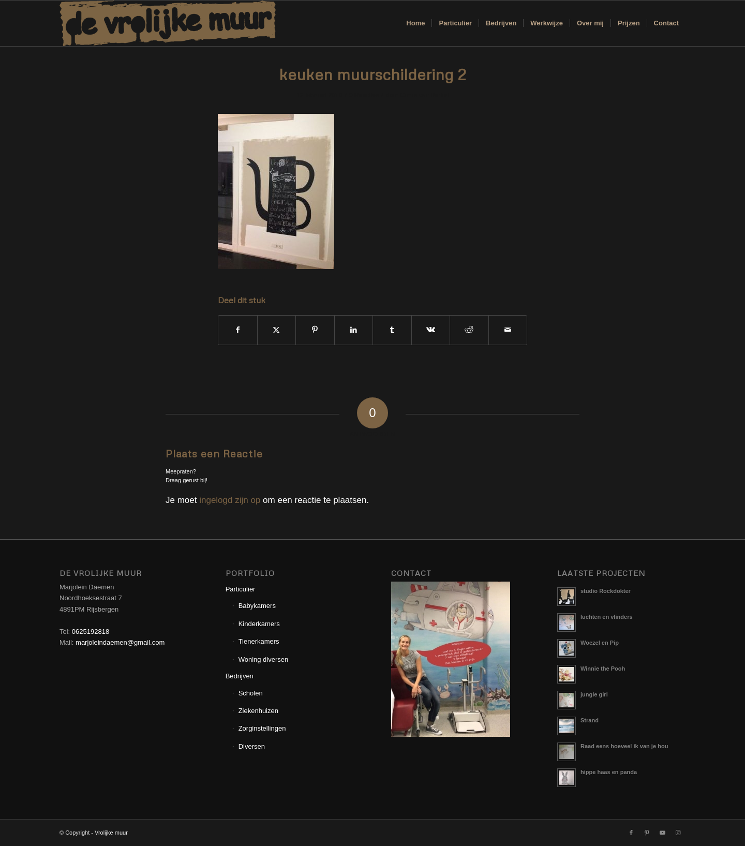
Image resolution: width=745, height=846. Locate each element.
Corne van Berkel (424, 95)
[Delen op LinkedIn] (354, 330)
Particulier (241, 589)
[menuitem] (415, 23)
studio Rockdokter (605, 591)
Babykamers (257, 606)
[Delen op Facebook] (237, 330)
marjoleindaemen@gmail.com (120, 642)
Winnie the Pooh (602, 668)
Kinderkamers (259, 624)
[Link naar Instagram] (678, 832)
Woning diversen (264, 659)
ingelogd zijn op (229, 500)
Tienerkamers (259, 641)
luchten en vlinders (606, 617)
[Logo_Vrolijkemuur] (167, 23)
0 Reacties (364, 95)
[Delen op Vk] (431, 330)
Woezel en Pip (599, 643)
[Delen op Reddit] (469, 330)
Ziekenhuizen (258, 711)
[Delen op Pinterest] (315, 330)
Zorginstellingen (262, 728)
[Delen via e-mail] (508, 330)
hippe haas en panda (608, 772)
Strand (589, 720)
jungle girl (594, 694)
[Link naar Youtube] (662, 832)
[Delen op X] (277, 330)
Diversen (252, 746)
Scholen (251, 693)
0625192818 (90, 631)
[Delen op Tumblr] (392, 330)
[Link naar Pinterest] (646, 832)
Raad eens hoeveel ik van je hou (624, 746)
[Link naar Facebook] (631, 832)
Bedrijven (240, 676)
